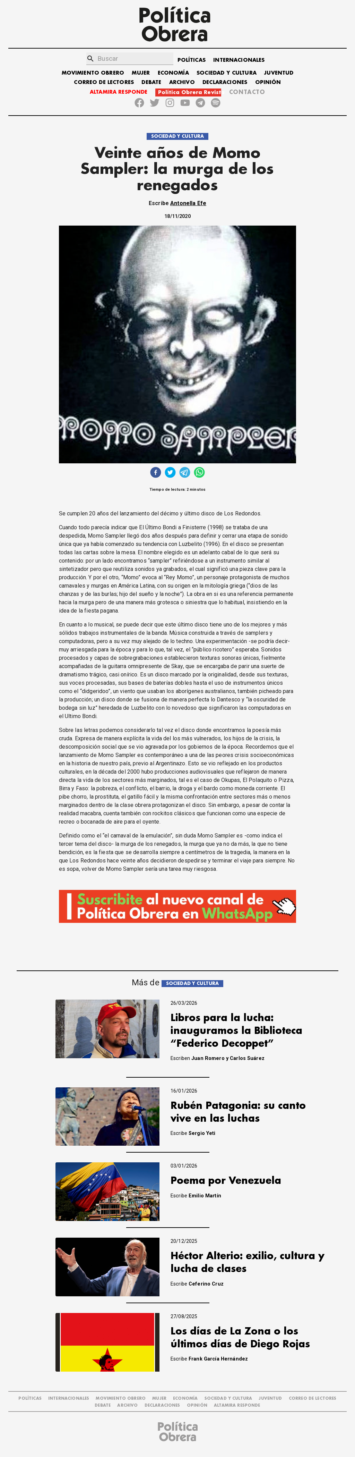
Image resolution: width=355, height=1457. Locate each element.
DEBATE (151, 82)
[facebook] (155, 473)
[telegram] (184, 473)
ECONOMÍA (173, 73)
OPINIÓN (268, 82)
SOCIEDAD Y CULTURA (227, 73)
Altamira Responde (237, 1405)
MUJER (141, 73)
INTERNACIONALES (239, 60)
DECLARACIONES (224, 82)
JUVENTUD (278, 73)
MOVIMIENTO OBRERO (93, 73)
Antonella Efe (188, 203)
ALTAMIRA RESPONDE (119, 92)
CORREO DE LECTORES (104, 82)
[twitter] (170, 473)
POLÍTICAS (192, 60)
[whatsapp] (199, 473)
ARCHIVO (182, 82)
